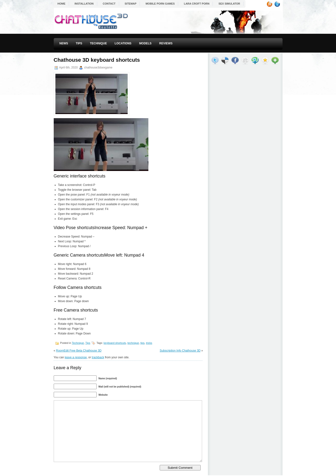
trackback (98, 357)
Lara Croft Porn (196, 3)
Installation (84, 3)
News (63, 43)
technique (133, 342)
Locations (123, 43)
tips (142, 342)
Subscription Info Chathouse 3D (180, 350)
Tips (79, 43)
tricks (149, 342)
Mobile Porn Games (160, 3)
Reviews (165, 43)
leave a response (76, 357)
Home (62, 3)
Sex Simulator (229, 3)
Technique (98, 43)
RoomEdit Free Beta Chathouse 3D (79, 350)
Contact (109, 3)
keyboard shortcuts (115, 342)
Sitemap (131, 3)
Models (145, 43)
